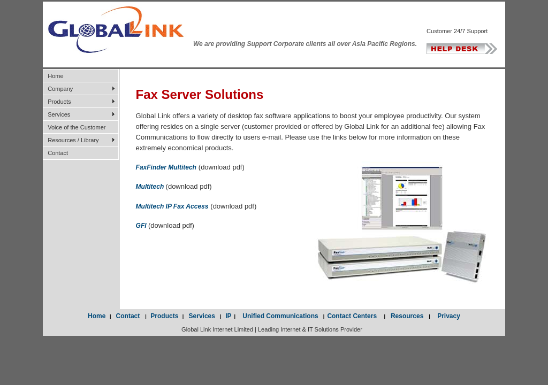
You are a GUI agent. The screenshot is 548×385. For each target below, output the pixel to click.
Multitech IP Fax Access (172, 206)
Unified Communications (278, 316)
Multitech (151, 186)
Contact (58, 153)
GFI (142, 225)
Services (59, 114)
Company (60, 89)
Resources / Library (73, 140)
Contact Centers (355, 316)
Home (55, 76)
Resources (407, 316)
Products (59, 101)
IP (228, 316)
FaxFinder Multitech (166, 167)
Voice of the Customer (76, 127)
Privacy (445, 316)
